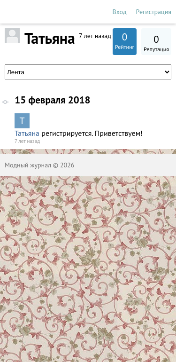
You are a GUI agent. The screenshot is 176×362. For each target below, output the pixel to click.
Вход (120, 12)
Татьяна (27, 133)
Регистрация (153, 12)
